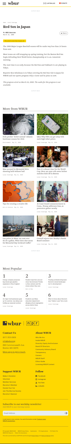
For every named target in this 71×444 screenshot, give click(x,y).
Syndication (33, 431)
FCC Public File (54, 431)
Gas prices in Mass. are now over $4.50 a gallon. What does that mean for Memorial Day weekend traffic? (18, 241)
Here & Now (29, 289)
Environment (7, 142)
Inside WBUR (40, 340)
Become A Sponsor (10, 394)
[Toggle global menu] (4, 3)
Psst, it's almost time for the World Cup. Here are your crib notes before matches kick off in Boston (52, 171)
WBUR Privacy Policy (23, 431)
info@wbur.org (9, 341)
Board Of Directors (43, 346)
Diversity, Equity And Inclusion (47, 343)
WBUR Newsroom (10, 32)
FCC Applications (43, 431)
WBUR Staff (40, 358)
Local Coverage (12, 22)
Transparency (41, 352)
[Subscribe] (66, 413)
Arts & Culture (8, 207)
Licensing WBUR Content (45, 364)
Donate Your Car (9, 388)
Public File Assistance (21, 433)
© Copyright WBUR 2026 (9, 431)
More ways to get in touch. (14, 352)
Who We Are (40, 337)
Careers (39, 355)
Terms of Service (45, 435)
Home (4, 22)
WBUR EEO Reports (8, 433)
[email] (35, 413)
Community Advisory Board (46, 349)
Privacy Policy (35, 435)
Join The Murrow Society (12, 391)
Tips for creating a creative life (15, 204)
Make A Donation (9, 376)
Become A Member (10, 385)
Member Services (9, 382)
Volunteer (6, 379)
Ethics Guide (40, 361)
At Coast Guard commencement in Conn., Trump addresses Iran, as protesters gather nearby (51, 206)
